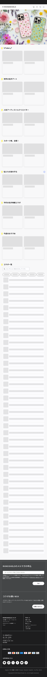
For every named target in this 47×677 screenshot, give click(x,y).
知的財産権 (5, 642)
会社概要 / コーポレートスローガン (10, 619)
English (7, 670)
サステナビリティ (6, 621)
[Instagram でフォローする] (8, 662)
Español (31, 670)
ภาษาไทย (36, 670)
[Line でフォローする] (4, 662)
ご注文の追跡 (27, 628)
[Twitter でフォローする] (13, 662)
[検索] (40, 7)
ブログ (4, 625)
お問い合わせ (27, 626)
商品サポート (27, 623)
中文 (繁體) (12, 670)
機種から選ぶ (27, 619)
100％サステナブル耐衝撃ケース (9, 623)
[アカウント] (37, 7)
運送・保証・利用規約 (7, 637)
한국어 (40, 670)
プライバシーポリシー (35, 577)
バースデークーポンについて (30, 625)
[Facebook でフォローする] (17, 662)
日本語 (16, 670)
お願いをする (38, 606)
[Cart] (33, 7)
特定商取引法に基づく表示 (8, 640)
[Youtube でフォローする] (21, 662)
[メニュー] (43, 7)
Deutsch (26, 670)
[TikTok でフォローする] (26, 662)
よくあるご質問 (28, 621)
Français (21, 670)
